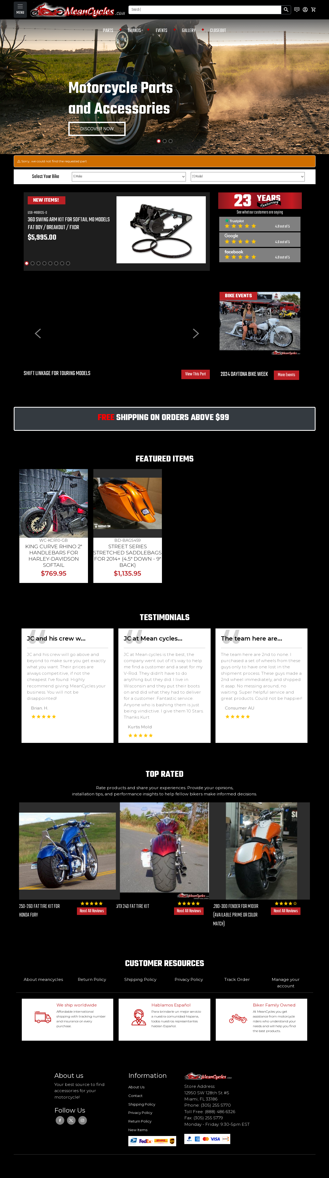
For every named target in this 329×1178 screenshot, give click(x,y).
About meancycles (43, 979)
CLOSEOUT (218, 31)
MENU (20, 12)
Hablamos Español (171, 1005)
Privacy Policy (189, 979)
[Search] (204, 9)
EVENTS (161, 31)
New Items (137, 1130)
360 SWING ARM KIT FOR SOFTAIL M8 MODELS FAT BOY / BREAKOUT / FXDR (69, 223)
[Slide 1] (159, 141)
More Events (286, 375)
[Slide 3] (170, 141)
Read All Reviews (92, 911)
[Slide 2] (164, 141)
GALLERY (189, 31)
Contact (135, 1095)
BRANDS (134, 31)
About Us (136, 1087)
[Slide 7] (62, 263)
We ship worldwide (76, 1005)
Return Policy (92, 979)
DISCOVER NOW (97, 129)
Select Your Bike (45, 177)
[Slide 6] (56, 263)
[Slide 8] (68, 263)
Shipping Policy (140, 979)
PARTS (108, 31)
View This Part (195, 374)
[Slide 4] (44, 263)
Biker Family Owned (274, 1005)
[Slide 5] (50, 263)
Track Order (237, 979)
